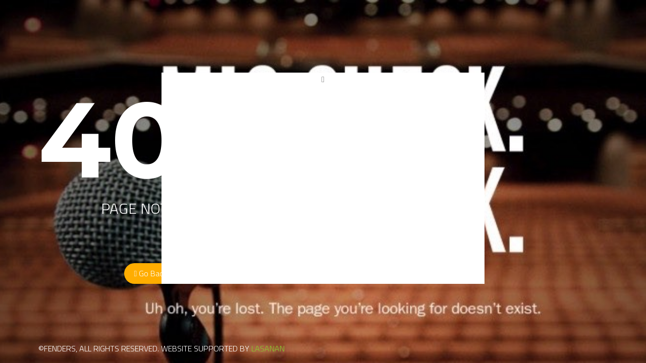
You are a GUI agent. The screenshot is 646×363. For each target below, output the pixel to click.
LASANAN (268, 348)
